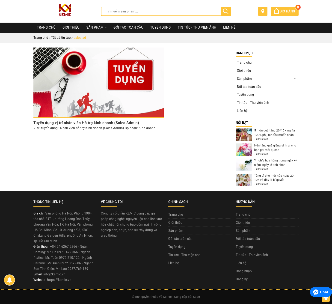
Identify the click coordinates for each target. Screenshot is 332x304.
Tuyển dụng (160, 27)
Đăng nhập (244, 271)
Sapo (196, 296)
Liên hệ (229, 27)
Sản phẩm (96, 27)
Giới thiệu (70, 27)
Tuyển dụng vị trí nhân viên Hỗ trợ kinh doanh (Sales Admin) (86, 123)
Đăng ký (242, 279)
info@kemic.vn (54, 274)
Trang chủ (46, 27)
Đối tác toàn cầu (128, 27)
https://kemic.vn (59, 280)
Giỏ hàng (286, 11)
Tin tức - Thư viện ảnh (197, 27)
